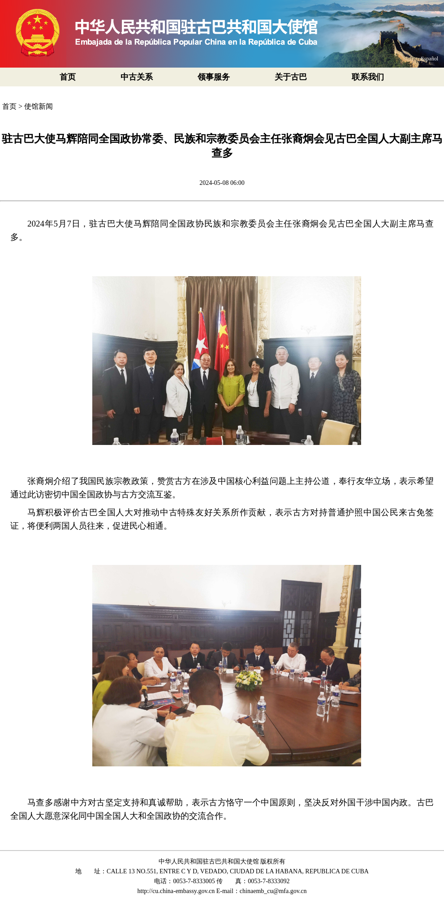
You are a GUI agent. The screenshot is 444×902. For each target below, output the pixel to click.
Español (429, 59)
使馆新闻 (38, 106)
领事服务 (214, 77)
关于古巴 (291, 77)
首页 (68, 77)
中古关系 (137, 77)
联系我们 (368, 77)
